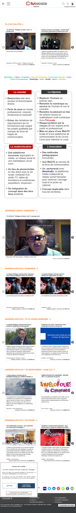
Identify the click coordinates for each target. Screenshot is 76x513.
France (19, 64)
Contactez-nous (34, 498)
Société (48, 79)
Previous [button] (3, 47)
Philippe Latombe (16, 308)
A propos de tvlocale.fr (36, 502)
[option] (20, 47)
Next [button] (72, 47)
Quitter (9, 485)
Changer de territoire (69, 6)
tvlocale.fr (7, 498)
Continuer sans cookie (26, 485)
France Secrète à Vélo (49, 460)
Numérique (33, 79)
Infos (60, 498)
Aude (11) (52, 359)
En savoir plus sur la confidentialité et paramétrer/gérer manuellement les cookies (19, 493)
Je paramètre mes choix (66, 505)
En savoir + (33, 500)
